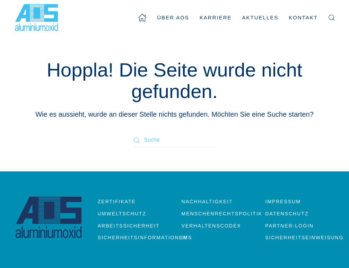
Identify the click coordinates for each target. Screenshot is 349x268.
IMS (187, 237)
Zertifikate (117, 201)
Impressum (283, 201)
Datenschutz (286, 213)
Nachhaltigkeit (207, 201)
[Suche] (174, 140)
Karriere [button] (216, 17)
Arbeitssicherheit (129, 226)
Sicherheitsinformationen (133, 237)
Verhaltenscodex (211, 226)
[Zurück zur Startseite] (36, 17)
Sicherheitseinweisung (300, 237)
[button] (331, 17)
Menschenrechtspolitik (217, 213)
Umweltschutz (122, 213)
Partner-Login (289, 226)
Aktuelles (260, 17)
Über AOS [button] (173, 17)
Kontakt (303, 17)
